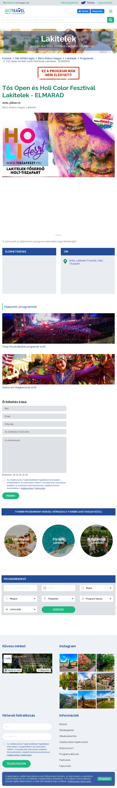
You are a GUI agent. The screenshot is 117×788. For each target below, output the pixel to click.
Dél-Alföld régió (24, 58)
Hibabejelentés (68, 736)
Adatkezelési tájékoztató (73, 742)
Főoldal (6, 58)
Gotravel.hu (19, 656)
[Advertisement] (58, 215)
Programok (86, 58)
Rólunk (63, 724)
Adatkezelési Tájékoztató (33, 488)
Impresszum (66, 748)
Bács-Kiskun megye (50, 58)
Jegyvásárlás (105, 2)
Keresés (58, 609)
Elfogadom (104, 779)
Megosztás (44, 670)
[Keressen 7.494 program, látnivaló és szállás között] (55, 20)
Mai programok (69, 2)
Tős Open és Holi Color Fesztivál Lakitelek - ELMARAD (48, 91)
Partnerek (64, 760)
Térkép (88, 2)
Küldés (10, 495)
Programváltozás (69, 754)
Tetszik (13, 670)
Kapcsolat (65, 766)
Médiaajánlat (66, 730)
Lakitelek (70, 58)
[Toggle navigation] (111, 11)
